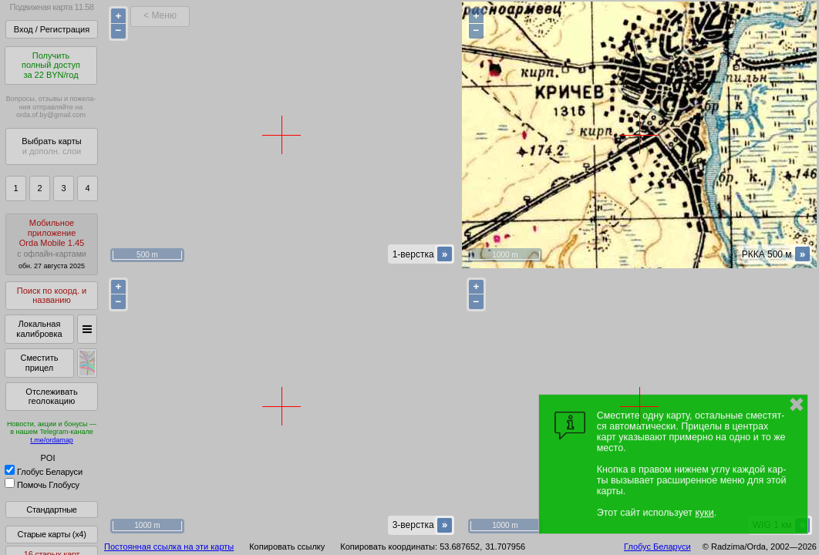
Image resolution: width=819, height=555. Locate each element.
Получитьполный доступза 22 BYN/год (51, 65)
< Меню (160, 15)
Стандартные (51, 509)
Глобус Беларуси (44, 471)
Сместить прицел (39, 362)
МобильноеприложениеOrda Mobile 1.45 (52, 244)
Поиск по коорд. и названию (51, 295)
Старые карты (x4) (51, 534)
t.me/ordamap (51, 440)
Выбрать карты (51, 146)
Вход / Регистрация (51, 29)
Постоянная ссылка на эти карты (169, 546)
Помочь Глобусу (42, 484)
